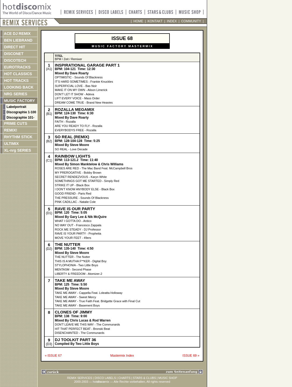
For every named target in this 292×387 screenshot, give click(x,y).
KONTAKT (155, 21)
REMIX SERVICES (79, 377)
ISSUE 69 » (190, 355)
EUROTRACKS (17, 67)
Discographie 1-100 (21, 112)
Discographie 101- (20, 117)
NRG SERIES (15, 94)
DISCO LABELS (105, 377)
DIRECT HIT (14, 47)
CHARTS (124, 377)
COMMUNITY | (191, 21)
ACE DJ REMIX (17, 33)
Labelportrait (16, 107)
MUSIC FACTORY (19, 100)
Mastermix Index (122, 355)
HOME (138, 21)
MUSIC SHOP (167, 377)
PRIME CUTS (15, 123)
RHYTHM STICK (18, 137)
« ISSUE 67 (53, 355)
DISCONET (13, 54)
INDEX (172, 21)
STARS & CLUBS (144, 377)
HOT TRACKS (16, 80)
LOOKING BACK (18, 87)
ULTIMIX (11, 143)
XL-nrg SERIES (17, 150)
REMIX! (16, 130)
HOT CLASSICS (17, 74)
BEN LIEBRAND (18, 40)
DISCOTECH (14, 60)
